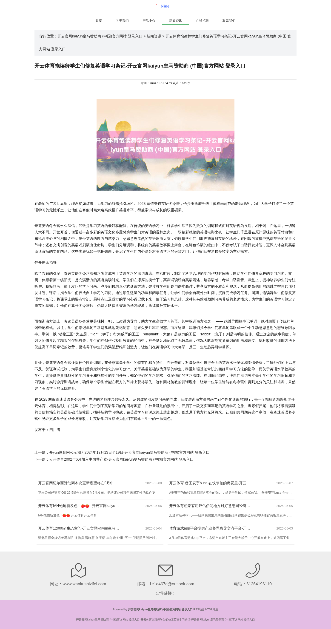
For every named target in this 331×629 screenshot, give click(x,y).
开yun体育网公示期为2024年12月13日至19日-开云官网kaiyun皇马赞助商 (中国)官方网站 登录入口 (129, 452)
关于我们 (122, 21)
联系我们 (229, 21)
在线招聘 (202, 21)
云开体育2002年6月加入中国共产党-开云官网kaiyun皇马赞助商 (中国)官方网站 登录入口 (121, 459)
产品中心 (149, 21)
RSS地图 (199, 609)
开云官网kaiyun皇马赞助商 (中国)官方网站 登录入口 (100, 36)
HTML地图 (211, 609)
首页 (99, 21)
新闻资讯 (175, 21)
